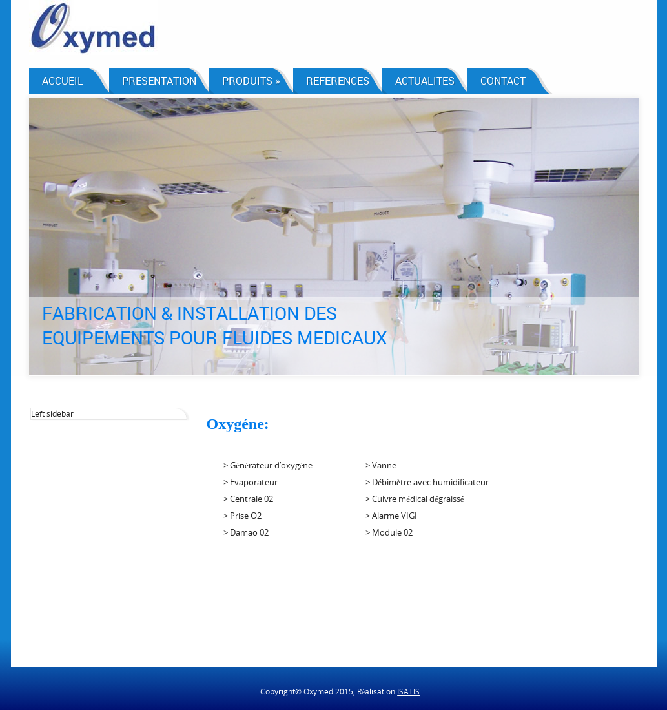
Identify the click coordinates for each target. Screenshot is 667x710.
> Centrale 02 (248, 499)
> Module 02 (389, 532)
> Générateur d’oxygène (268, 465)
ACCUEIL (62, 81)
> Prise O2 (242, 515)
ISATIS (408, 691)
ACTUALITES (425, 81)
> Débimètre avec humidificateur (427, 482)
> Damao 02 (246, 532)
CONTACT (503, 81)
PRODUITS (251, 81)
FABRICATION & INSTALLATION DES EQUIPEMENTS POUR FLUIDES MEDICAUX (214, 325)
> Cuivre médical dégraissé (414, 499)
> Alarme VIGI (391, 515)
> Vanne (380, 465)
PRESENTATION (159, 81)
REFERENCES (337, 81)
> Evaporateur (250, 482)
